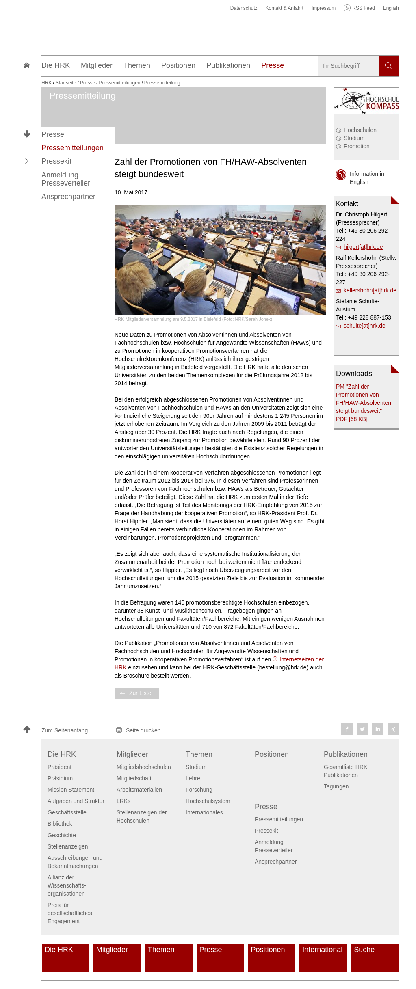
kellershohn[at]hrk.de (370, 290)
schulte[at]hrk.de (365, 325)
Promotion (357, 146)
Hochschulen (360, 130)
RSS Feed (363, 8)
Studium (354, 138)
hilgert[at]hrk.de (363, 247)
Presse (52, 134)
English (391, 8)
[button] (26, 161)
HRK (46, 83)
